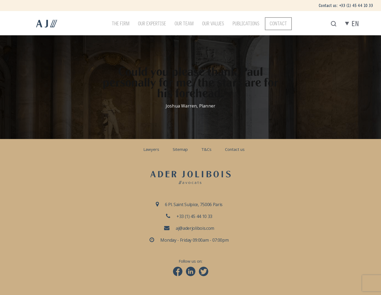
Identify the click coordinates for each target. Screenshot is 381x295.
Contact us (235, 149)
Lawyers (151, 149)
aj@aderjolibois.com (195, 228)
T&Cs (206, 149)
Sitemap (180, 149)
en (355, 24)
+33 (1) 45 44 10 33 (356, 5)
